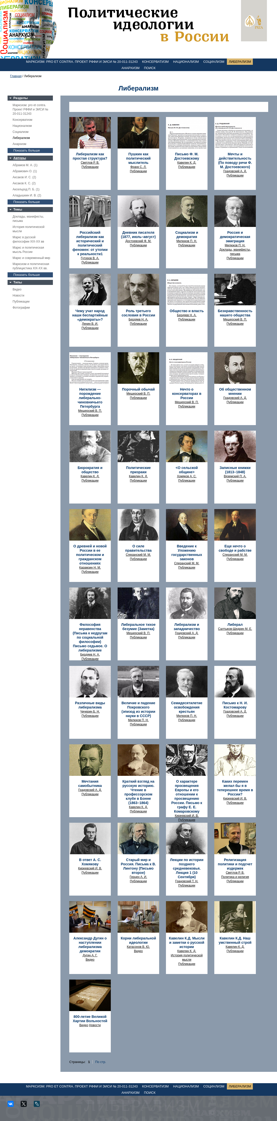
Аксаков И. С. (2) (24, 177)
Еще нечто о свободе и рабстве (235, 548)
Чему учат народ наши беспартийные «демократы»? (90, 315)
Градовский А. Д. (235, 171)
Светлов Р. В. (90, 162)
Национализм (186, 62)
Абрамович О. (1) (25, 171)
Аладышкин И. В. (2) (27, 195)
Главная (16, 76)
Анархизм (131, 68)
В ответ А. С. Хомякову (90, 862)
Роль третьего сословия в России (138, 313)
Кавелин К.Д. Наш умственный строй (235, 940)
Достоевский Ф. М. (138, 241)
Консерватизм (155, 62)
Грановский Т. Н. (186, 881)
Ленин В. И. (90, 324)
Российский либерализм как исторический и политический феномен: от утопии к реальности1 (90, 243)
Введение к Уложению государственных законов (186, 552)
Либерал (235, 625)
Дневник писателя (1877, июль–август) (138, 234)
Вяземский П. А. (235, 476)
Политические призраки (138, 470)
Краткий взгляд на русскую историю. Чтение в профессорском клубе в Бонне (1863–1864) (138, 792)
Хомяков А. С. (187, 476)
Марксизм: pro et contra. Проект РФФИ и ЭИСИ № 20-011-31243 (82, 62)
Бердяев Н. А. (138, 319)
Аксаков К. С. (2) (24, 183)
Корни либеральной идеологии (138, 940)
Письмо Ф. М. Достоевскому (186, 156)
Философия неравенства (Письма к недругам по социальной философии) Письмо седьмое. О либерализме (90, 637)
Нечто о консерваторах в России (186, 393)
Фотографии (21, 307)
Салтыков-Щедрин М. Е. (235, 629)
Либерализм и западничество (187, 627)
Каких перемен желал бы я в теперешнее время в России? (235, 787)
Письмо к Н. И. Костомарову (235, 705)
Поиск (150, 68)
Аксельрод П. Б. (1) (26, 189)
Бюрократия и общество (90, 470)
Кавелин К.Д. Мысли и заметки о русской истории (187, 942)
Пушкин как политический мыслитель (138, 158)
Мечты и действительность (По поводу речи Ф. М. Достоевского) (235, 160)
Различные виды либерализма (90, 705)
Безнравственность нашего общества (235, 313)
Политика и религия (235, 877)
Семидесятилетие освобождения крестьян (186, 707)
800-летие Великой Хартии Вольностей (90, 1019)
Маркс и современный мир (31, 258)
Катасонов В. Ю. (138, 947)
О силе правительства (138, 548)
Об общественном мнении (235, 391)
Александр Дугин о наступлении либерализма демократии (90, 944)
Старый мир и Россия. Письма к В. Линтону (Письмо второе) (138, 866)
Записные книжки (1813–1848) (235, 470)
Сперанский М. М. (138, 554)
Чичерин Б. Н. (90, 711)
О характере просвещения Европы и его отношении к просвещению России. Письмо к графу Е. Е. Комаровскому (186, 796)
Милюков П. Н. (187, 241)
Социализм (213, 62)
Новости (18, 295)
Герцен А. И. (138, 877)
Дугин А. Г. (90, 955)
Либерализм (240, 62)
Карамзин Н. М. (90, 567)
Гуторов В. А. (90, 258)
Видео (17, 289)
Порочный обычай (138, 389)
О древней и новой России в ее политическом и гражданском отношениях (90, 554)
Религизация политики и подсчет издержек (235, 864)
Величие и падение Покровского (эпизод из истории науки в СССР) (138, 709)
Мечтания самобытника (90, 783)
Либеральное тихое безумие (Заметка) (138, 627)
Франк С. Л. (138, 167)
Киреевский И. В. (187, 815)
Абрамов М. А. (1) (25, 165)
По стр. (100, 1062)
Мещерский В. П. (235, 319)
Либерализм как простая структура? (90, 156)
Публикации (21, 301)
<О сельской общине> (187, 470)
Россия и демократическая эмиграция (235, 236)
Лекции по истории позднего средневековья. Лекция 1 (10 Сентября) (186, 868)
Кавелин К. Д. (186, 162)
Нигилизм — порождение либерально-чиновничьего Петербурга (90, 397)
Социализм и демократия (186, 234)
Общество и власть (187, 311)
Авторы (19, 158)
